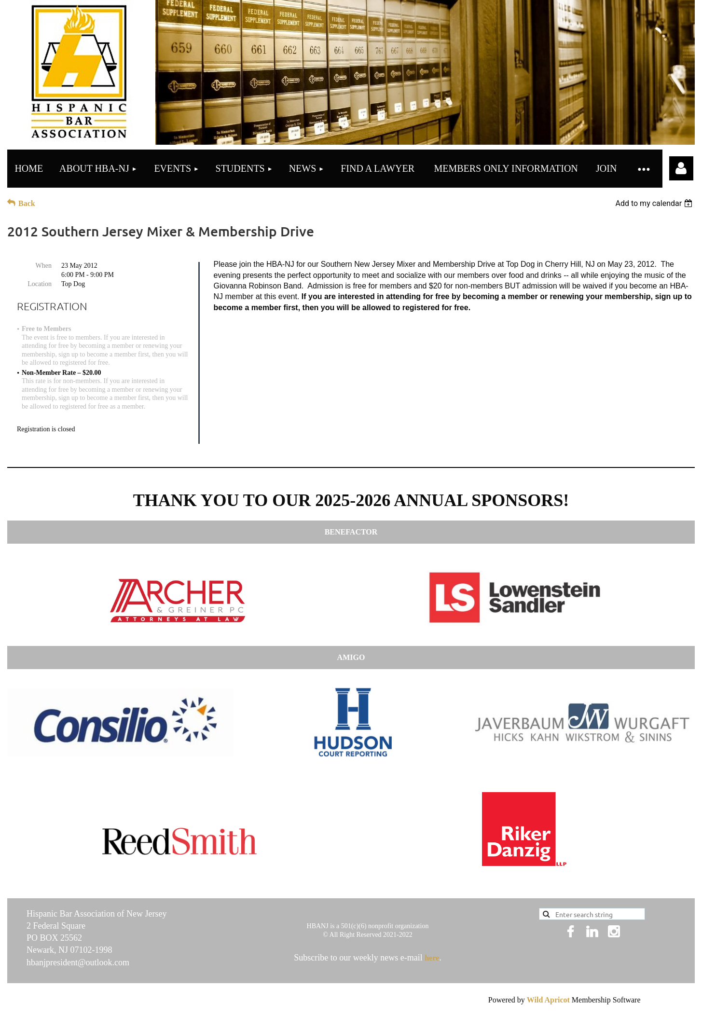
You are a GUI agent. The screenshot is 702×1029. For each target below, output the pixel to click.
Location (40, 284)
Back (26, 203)
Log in (681, 168)
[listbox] (655, 203)
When (44, 265)
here (432, 958)
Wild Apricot (548, 1000)
